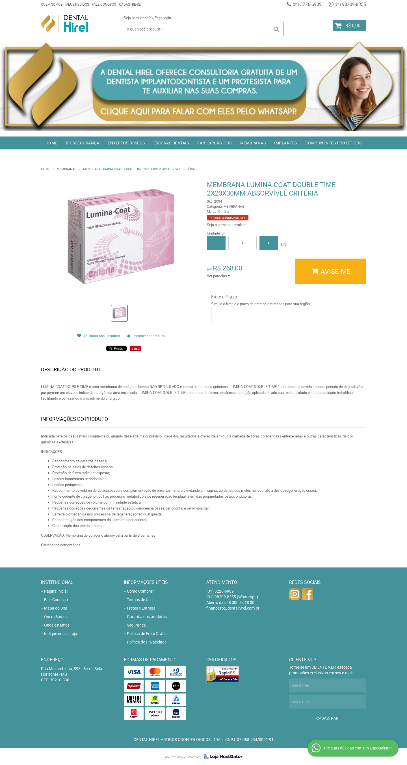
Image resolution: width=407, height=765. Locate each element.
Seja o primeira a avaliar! (226, 224)
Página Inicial (56, 591)
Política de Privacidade (146, 642)
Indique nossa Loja (60, 633)
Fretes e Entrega (141, 608)
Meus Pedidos (77, 4)
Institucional (57, 582)
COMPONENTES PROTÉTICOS (334, 143)
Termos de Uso (140, 599)
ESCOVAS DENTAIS (171, 143)
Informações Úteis (146, 582)
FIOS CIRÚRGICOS (214, 143)
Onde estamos (57, 625)
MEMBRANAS (253, 143)
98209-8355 (350, 4)
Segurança (136, 625)
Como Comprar (140, 591)
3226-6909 (307, 4)
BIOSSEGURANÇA (82, 143)
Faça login (163, 17)
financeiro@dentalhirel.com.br (232, 608)
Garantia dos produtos (147, 616)
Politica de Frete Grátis (146, 633)
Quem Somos (51, 4)
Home (51, 143)
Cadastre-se (130, 4)
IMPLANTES (285, 143)
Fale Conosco (104, 4)
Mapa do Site (55, 608)
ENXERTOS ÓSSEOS (126, 143)
